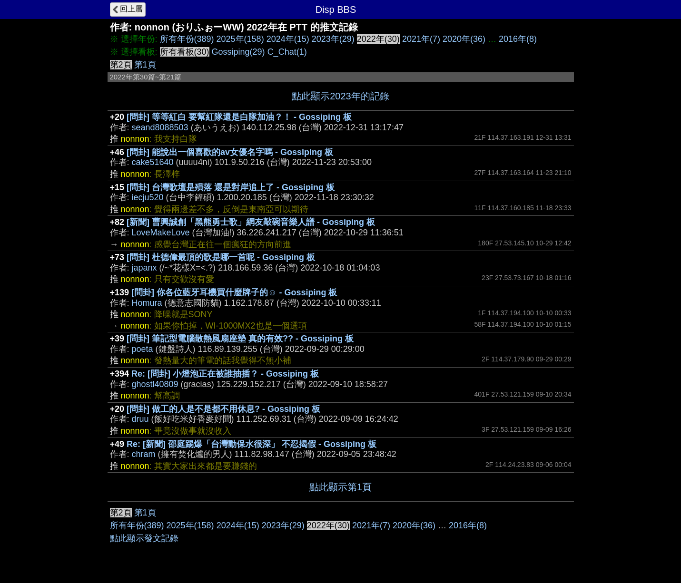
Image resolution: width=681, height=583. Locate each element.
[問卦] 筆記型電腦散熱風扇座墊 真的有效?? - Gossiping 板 (240, 338)
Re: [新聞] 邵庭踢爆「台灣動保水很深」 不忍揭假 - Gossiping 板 (251, 444)
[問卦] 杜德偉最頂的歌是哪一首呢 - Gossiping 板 (221, 257)
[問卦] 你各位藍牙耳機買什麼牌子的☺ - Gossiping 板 (234, 292)
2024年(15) (287, 39)
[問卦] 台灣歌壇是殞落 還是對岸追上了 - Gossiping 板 (231, 187)
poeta (142, 349)
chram (144, 454)
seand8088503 (160, 127)
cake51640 (153, 162)
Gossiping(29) (238, 52)
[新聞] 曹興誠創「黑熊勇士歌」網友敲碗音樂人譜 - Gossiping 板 (251, 222)
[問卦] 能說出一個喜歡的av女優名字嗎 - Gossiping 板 (230, 152)
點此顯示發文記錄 (144, 538)
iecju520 (148, 197)
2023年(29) (333, 39)
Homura (147, 303)
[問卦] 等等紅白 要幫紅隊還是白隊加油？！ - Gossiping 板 (239, 117)
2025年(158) (240, 39)
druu (140, 419)
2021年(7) (421, 39)
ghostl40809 (155, 384)
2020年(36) (464, 39)
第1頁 (145, 64)
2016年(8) (518, 39)
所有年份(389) (187, 39)
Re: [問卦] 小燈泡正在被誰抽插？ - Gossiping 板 (225, 374)
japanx (144, 267)
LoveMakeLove (161, 232)
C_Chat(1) (287, 52)
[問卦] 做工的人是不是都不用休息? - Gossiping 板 (223, 409)
